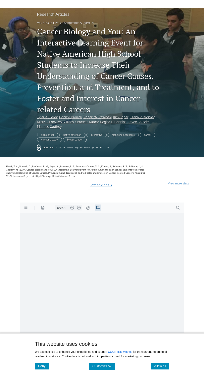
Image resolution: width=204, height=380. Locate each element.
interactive (96, 135)
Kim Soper (120, 117)
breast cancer (74, 139)
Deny (43, 366)
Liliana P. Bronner (142, 117)
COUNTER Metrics (120, 351)
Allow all (161, 366)
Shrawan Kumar (87, 122)
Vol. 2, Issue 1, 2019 (49, 22)
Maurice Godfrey (49, 127)
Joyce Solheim (139, 122)
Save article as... (101, 185)
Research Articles (53, 14)
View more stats (178, 183)
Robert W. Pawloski (97, 117)
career (147, 135)
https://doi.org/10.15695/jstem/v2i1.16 (84, 147)
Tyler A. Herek (47, 117)
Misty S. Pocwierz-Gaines (55, 122)
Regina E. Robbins (113, 122)
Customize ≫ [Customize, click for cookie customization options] (103, 366)
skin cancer (47, 135)
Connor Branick (70, 117)
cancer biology (49, 139)
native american (72, 135)
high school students (123, 135)
